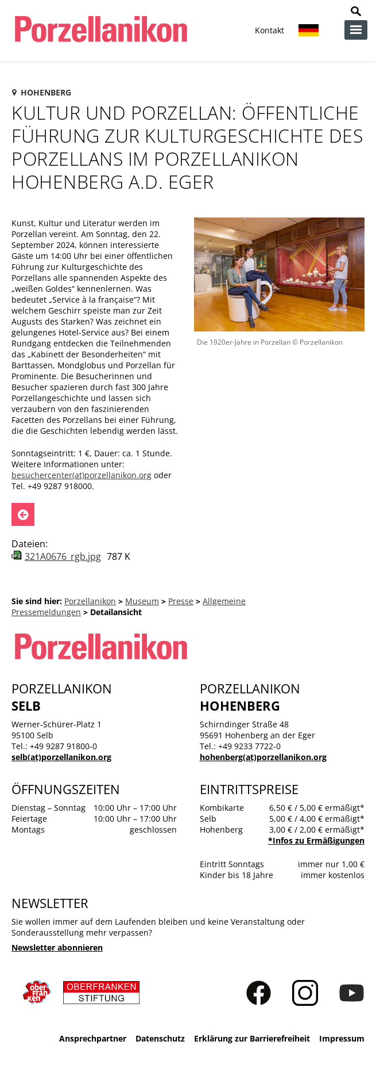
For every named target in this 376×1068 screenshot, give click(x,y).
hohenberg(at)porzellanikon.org (263, 757)
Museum (142, 601)
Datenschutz (160, 1038)
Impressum (342, 1038)
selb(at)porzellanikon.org (61, 757)
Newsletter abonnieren (57, 947)
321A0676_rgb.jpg (63, 556)
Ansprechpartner (92, 1038)
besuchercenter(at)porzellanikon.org (81, 475)
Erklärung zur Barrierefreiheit (252, 1038)
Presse (180, 601)
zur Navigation (355, 30)
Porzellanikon (90, 601)
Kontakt (269, 30)
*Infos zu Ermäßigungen (316, 840)
